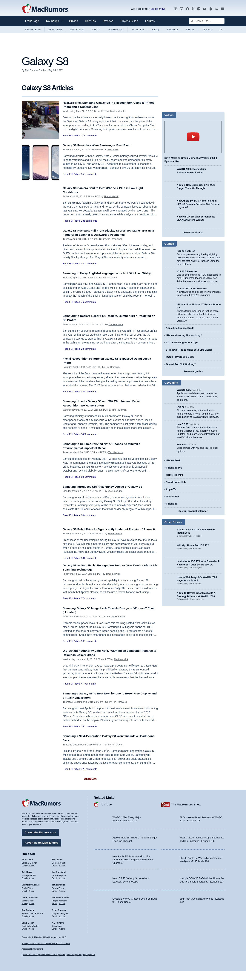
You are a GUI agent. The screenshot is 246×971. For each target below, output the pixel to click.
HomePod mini (174, 474)
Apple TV (171, 489)
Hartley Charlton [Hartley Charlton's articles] (30, 896)
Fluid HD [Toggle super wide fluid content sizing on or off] (71, 954)
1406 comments (90, 434)
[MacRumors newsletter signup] (223, 9)
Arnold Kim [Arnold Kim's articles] (27, 858)
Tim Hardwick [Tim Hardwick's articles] (58, 884)
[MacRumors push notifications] (211, 9)
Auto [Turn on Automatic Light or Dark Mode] (79, 954)
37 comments (88, 602)
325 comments (89, 263)
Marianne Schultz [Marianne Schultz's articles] (60, 896)
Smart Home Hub (176, 482)
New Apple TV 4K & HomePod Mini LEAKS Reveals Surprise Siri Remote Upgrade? (198, 204)
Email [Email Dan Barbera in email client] (24, 915)
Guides (73, 20)
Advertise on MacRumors (42, 841)
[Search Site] (207, 21)
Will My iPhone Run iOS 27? (193, 545)
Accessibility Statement (32, 949)
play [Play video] (193, 137)
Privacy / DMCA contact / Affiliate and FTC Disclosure (46, 943)
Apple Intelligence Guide (180, 328)
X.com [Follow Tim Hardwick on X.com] (62, 890)
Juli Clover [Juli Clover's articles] (27, 871)
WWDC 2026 (77, 29)
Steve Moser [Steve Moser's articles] (28, 922)
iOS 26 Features (186, 251)
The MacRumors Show (186, 803)
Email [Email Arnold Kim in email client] (24, 864)
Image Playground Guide (180, 356)
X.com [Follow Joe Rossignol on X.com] (62, 877)
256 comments (89, 730)
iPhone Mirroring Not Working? (184, 335)
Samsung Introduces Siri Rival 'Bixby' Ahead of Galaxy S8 (106, 486)
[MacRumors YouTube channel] (205, 9)
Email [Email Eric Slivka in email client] (54, 864)
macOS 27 (183, 424)
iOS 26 (190, 29)
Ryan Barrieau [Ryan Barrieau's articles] (59, 909)
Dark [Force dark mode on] (91, 954)
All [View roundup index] (222, 29)
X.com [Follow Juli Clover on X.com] (31, 877)
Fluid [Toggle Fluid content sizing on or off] (62, 954)
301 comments (89, 562)
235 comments (89, 220)
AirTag (155, 29)
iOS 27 (96, 29)
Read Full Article (72, 135)
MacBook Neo (115, 29)
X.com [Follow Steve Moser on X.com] (31, 928)
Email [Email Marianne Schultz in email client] (54, 902)
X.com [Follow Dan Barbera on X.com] (31, 915)
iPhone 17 (207, 29)
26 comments (88, 515)
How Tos (90, 20)
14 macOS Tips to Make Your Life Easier (189, 349)
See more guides (193, 371)
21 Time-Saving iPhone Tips (182, 342)
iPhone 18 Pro (33, 29)
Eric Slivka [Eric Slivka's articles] (57, 858)
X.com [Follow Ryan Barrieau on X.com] (62, 915)
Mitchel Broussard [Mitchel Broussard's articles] (31, 884)
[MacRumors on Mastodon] (199, 9)
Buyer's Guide (129, 20)
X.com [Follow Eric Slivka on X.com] (62, 864)
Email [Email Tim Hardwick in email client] (54, 890)
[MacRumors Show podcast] (175, 9)
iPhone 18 (172, 29)
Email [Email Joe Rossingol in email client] (54, 877)
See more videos (193, 232)
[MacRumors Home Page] (45, 9)
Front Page (32, 20)
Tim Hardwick (117, 111)
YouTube (106, 803)
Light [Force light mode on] (85, 954)
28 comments (88, 348)
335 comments (89, 391)
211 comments (89, 135)
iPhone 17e (138, 29)
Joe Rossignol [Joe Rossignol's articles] (59, 871)
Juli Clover (113, 149)
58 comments (88, 476)
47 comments (88, 687)
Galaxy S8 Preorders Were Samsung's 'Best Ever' (100, 145)
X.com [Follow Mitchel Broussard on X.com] (31, 890)
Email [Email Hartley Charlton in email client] (24, 902)
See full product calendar (193, 511)
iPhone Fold (55, 29)
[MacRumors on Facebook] (187, 9)
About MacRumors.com (40, 831)
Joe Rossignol (114, 239)
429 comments (89, 773)
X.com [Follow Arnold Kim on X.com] (31, 864)
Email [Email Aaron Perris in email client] (54, 928)
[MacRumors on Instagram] (181, 9)
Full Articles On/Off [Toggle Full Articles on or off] (49, 954)
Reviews (108, 20)
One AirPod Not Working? (181, 364)
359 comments (89, 174)
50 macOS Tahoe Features (192, 288)
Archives (90, 783)
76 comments (88, 306)
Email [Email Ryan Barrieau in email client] (54, 915)
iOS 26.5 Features (187, 271)
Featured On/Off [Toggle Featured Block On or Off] (30, 954)
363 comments (89, 645)
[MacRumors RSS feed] (217, 9)
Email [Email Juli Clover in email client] (24, 877)
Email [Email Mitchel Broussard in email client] (24, 890)
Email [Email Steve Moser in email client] (24, 928)
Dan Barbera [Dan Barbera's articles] (28, 909)
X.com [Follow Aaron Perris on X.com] (62, 928)
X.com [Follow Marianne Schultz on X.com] (62, 902)
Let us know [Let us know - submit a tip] (158, 8)
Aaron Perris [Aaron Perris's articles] (58, 922)
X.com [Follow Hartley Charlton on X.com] (31, 902)
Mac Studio (172, 496)
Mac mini (182, 444)
